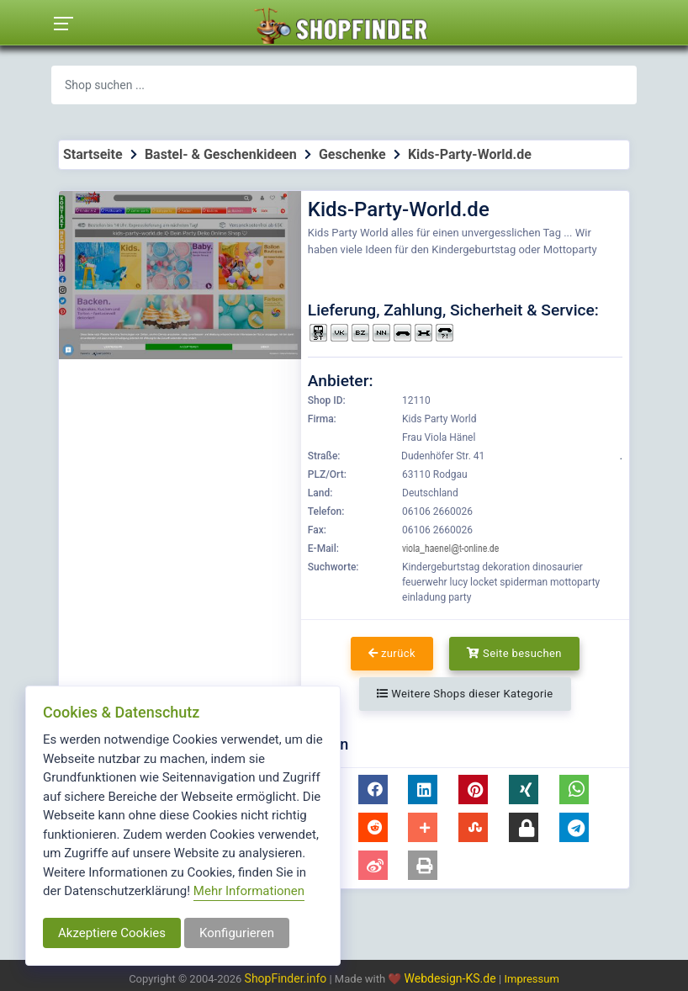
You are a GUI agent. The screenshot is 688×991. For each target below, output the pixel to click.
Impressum (531, 978)
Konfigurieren (236, 933)
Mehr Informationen (248, 890)
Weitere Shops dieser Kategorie (465, 693)
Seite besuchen (514, 653)
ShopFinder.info (286, 978)
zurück (391, 653)
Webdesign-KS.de (452, 978)
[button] (373, 789)
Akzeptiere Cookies (112, 933)
